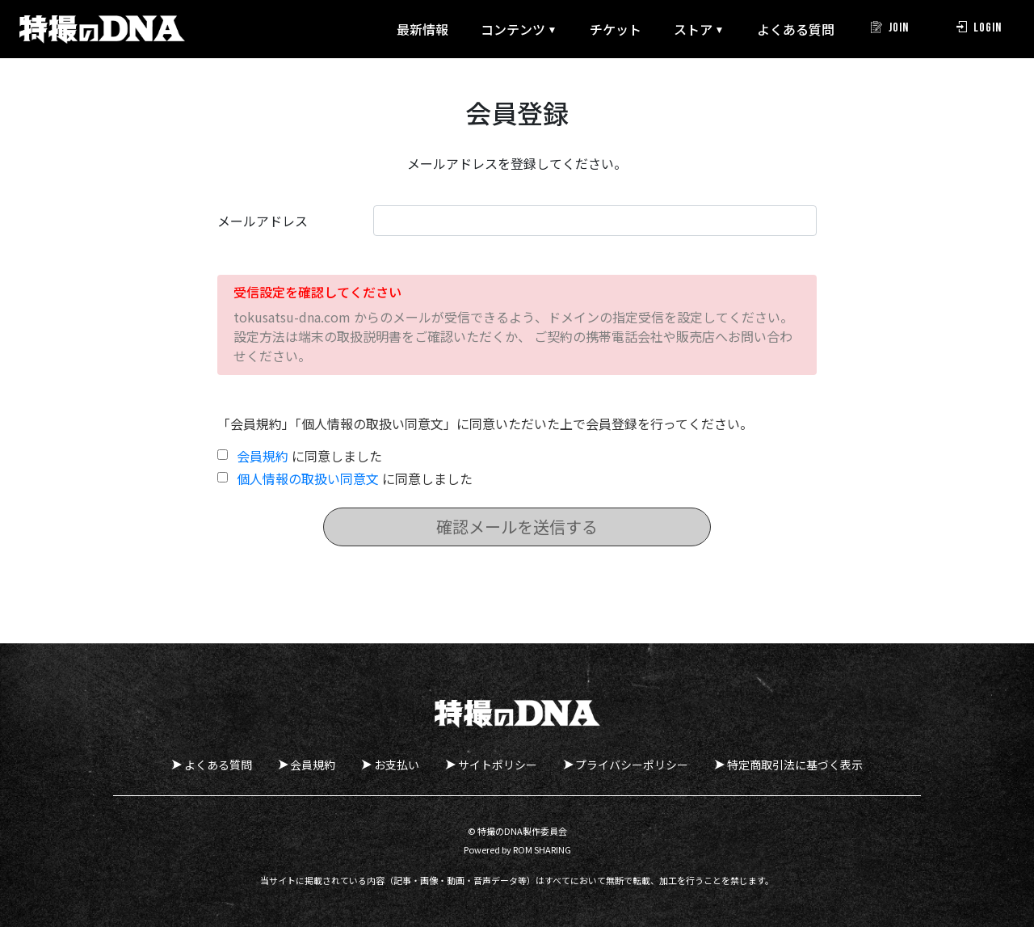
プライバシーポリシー (639, 764)
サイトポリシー (500, 764)
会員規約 (262, 456)
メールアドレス (262, 220)
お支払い (396, 764)
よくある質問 (773, 29)
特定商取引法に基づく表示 (805, 764)
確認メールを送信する (517, 526)
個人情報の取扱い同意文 (308, 478)
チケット (593, 29)
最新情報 (400, 29)
